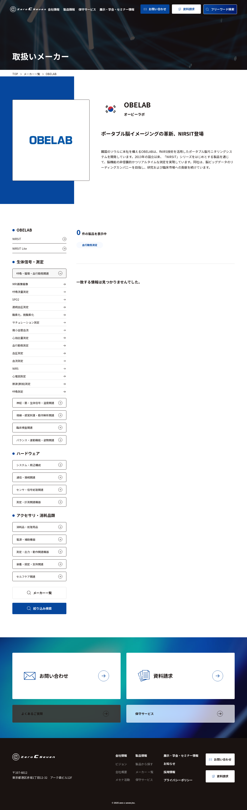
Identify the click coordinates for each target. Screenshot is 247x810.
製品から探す (144, 764)
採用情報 (169, 772)
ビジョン (121, 764)
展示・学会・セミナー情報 (117, 9)
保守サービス (87, 9)
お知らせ (169, 764)
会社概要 (121, 772)
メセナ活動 (122, 780)
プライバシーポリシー (178, 780)
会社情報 (53, 9)
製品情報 (69, 9)
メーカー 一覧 (144, 772)
